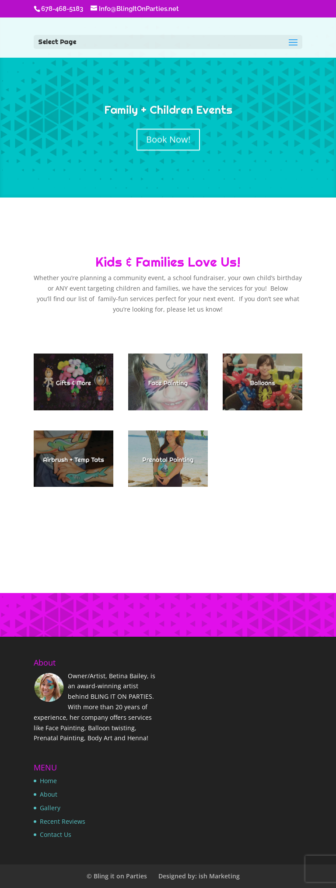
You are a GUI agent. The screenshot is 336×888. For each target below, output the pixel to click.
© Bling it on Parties (117, 876)
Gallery (50, 808)
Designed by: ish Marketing (199, 876)
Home (48, 781)
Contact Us (55, 834)
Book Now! (168, 142)
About (48, 794)
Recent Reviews (62, 821)
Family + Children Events (168, 112)
